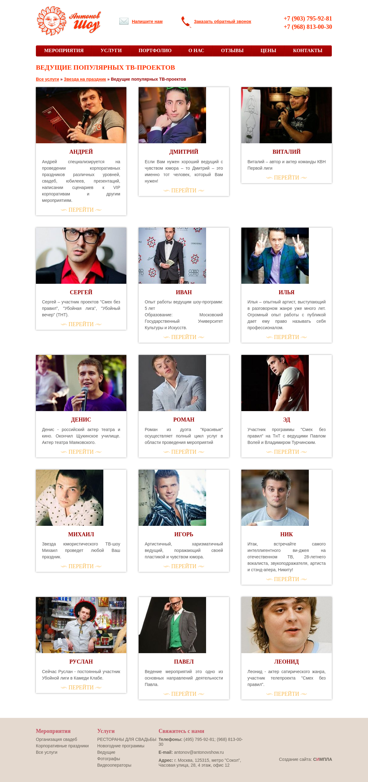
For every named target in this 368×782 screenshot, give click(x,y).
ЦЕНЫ (268, 50)
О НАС (196, 50)
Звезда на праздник (85, 79)
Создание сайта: (305, 759)
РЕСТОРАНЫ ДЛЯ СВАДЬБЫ (126, 739)
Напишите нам (147, 21)
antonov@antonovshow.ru (199, 752)
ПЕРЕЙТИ (81, 210)
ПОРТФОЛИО (155, 50)
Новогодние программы (120, 745)
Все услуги (47, 79)
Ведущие (106, 752)
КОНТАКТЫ (308, 50)
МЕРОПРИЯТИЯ (64, 50)
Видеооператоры (114, 765)
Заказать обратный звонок (222, 21)
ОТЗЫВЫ (232, 50)
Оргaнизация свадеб (56, 739)
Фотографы (108, 758)
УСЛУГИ (111, 50)
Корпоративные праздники (62, 745)
